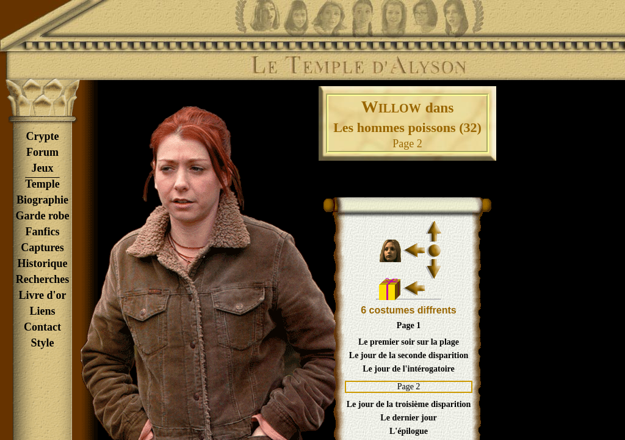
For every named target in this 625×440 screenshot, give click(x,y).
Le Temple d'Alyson (358, 65)
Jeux (43, 168)
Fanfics (43, 232)
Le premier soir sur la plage (408, 341)
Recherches (43, 279)
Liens (42, 311)
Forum (42, 152)
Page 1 (409, 325)
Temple (42, 184)
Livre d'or (42, 295)
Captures (42, 247)
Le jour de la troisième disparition (409, 404)
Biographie (42, 200)
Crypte (42, 136)
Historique (42, 263)
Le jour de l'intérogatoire (408, 368)
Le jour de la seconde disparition (408, 355)
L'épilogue (408, 431)
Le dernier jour (408, 417)
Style (42, 343)
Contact (42, 327)
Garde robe (42, 216)
